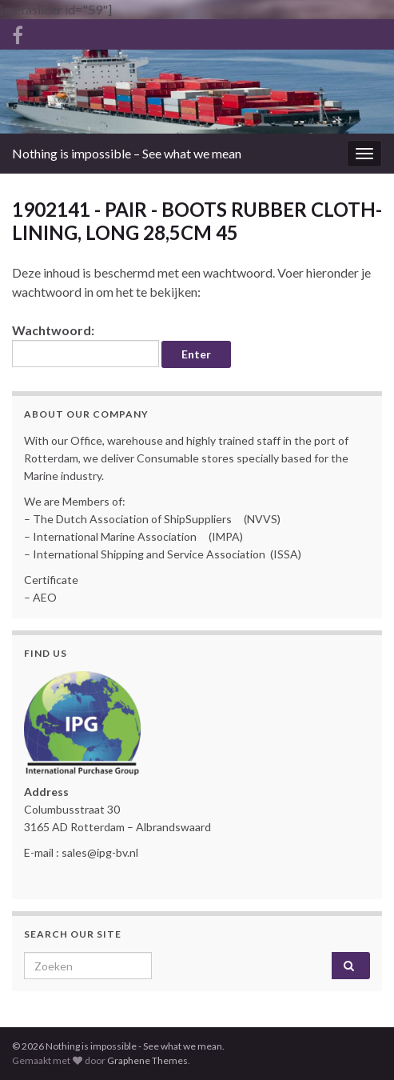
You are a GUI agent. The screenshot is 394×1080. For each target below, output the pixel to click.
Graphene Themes (147, 1060)
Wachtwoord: (85, 344)
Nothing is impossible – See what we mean (126, 153)
